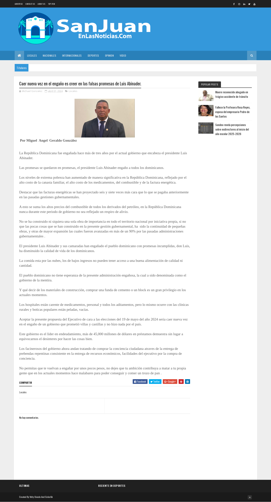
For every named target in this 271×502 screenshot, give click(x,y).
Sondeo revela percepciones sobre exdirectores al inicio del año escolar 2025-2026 (232, 129)
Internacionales (72, 55)
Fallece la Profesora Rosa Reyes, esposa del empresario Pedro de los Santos (232, 111)
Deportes (93, 55)
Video (123, 55)
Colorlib (49, 496)
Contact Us (30, 3)
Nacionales (49, 55)
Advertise (19, 3)
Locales (32, 55)
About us (41, 3)
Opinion (109, 55)
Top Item (51, 3)
